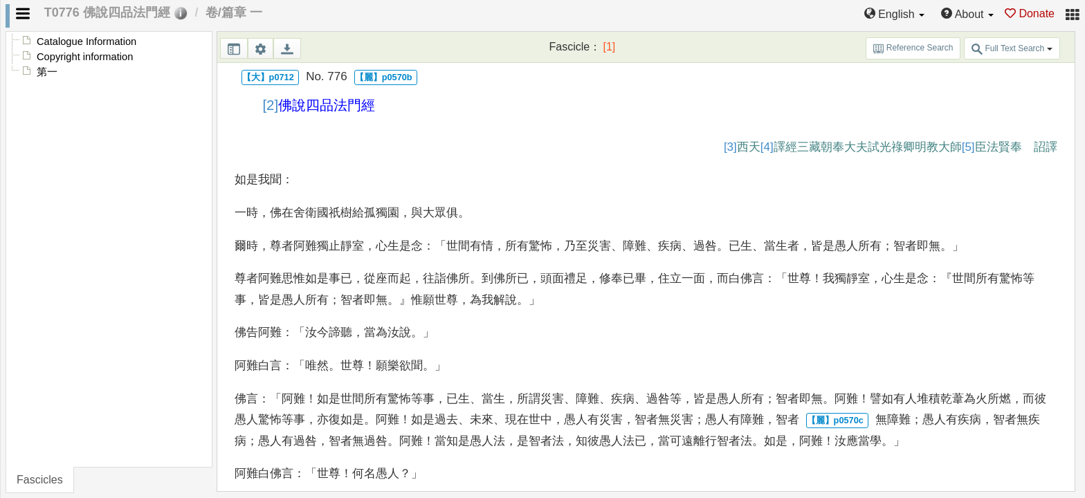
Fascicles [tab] (40, 480)
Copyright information (85, 56)
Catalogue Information (86, 41)
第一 (47, 71)
